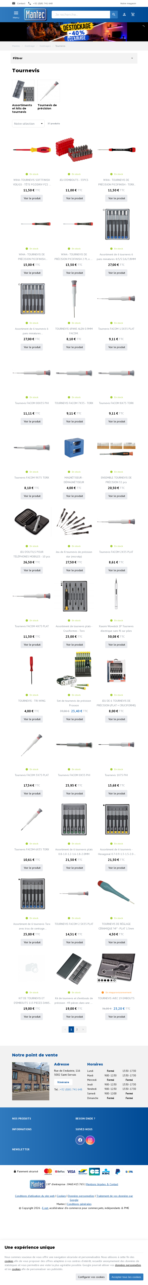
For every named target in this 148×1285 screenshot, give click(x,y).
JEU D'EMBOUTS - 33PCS (74, 180)
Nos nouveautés (20, 1181)
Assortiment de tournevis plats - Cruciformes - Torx (74, 628)
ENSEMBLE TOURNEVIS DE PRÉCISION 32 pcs (116, 480)
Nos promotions (20, 1176)
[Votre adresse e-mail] (74, 1208)
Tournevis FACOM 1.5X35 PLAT (116, 328)
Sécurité (16, 1134)
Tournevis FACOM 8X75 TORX (116, 403)
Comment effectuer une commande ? (95, 1125)
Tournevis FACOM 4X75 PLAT (32, 626)
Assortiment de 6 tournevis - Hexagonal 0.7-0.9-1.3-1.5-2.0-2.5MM (116, 852)
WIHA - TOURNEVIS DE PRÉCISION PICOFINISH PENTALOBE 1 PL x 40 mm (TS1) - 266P (31, 257)
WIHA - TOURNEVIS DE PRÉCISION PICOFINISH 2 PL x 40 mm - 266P (74, 257)
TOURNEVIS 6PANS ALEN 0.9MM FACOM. (74, 331)
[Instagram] (90, 1175)
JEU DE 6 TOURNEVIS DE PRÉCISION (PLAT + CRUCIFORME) (116, 703)
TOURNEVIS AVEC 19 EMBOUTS (116, 998)
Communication (20, 1153)
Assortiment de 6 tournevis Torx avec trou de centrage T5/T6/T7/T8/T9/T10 (31, 926)
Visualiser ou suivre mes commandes (95, 1142)
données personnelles (128, 1265)
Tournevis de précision (47, 107)
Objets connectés (21, 1139)
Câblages (17, 1148)
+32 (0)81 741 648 (71, 1089)
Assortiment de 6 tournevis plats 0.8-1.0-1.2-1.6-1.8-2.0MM (74, 852)
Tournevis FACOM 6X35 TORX (31, 849)
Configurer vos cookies (91, 1277)
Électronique (18, 1125)
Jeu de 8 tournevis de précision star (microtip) (74, 554)
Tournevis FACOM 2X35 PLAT (116, 552)
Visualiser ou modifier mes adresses (95, 1147)
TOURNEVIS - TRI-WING (31, 700)
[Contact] (19, 3)
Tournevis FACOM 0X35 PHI (74, 775)
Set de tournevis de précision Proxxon (74, 703)
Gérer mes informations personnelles (95, 1152)
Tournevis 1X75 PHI (116, 775)
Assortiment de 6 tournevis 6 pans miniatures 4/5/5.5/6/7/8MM (116, 257)
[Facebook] (80, 1175)
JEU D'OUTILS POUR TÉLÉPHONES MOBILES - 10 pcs (31, 554)
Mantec (16, 45)
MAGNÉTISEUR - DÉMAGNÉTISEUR (74, 480)
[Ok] (131, 1208)
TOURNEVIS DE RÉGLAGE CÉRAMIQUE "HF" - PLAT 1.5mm (116, 926)
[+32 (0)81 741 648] (40, 3)
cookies (9, 1261)
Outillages (45, 45)
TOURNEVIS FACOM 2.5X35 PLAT (74, 924)
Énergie (16, 1130)
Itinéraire (63, 1082)
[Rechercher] (114, 14)
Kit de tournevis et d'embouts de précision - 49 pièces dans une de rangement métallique (74, 1001)
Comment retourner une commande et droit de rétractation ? (100, 1136)
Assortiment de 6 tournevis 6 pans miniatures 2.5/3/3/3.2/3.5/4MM (31, 331)
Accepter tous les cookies (126, 1277)
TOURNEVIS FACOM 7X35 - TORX (74, 403)
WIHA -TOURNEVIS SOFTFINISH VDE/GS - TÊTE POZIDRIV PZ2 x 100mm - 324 (31, 182)
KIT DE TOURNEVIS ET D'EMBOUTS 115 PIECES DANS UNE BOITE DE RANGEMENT (32, 1001)
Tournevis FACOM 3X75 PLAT (32, 775)
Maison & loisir (20, 1157)
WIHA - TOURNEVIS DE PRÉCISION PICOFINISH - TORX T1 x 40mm (116, 182)
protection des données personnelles (42, 1219)
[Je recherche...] (85, 14)
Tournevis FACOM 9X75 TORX (31, 477)
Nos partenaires (20, 1190)
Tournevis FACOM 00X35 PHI (32, 403)
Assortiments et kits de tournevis (22, 109)
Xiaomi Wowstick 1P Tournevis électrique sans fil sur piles (116, 628)
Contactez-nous (20, 1185)
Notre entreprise (20, 1171)
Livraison (80, 1130)
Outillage (30, 45)
